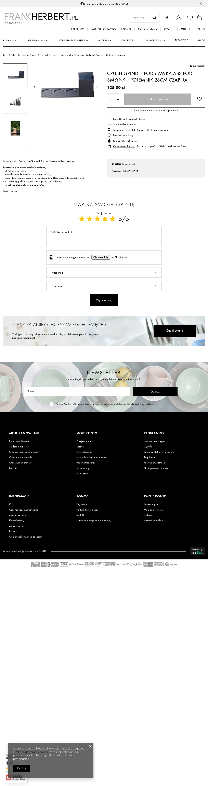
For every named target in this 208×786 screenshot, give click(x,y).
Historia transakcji (85, 462)
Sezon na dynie (147, 29)
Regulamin (149, 457)
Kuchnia (8, 40)
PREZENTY (77, 29)
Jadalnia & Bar (36, 40)
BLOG (201, 29)
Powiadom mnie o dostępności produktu (156, 110)
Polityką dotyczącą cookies (31, 752)
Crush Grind (128, 164)
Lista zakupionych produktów (91, 457)
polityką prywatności (81, 404)
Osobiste (127, 40)
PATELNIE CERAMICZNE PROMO (111, 29)
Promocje (181, 40)
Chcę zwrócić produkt (20, 457)
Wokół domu (153, 40)
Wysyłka (148, 446)
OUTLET (186, 29)
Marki (201, 40)
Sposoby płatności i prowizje (159, 452)
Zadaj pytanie (175, 330)
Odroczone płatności (124, 146)
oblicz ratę (132, 140)
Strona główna (27, 55)
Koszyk (79, 446)
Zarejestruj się (83, 441)
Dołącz (155, 391)
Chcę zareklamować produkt (24, 452)
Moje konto (86, 433)
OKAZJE (169, 29)
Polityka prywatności (154, 462)
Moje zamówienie (24, 433)
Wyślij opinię (104, 300)
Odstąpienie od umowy (156, 468)
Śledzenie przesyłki (19, 446)
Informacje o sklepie (154, 441)
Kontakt (13, 468)
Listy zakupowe (84, 452)
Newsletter (104, 372)
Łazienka (103, 40)
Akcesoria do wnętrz (71, 40)
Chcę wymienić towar (20, 462)
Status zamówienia (19, 441)
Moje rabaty (82, 468)
